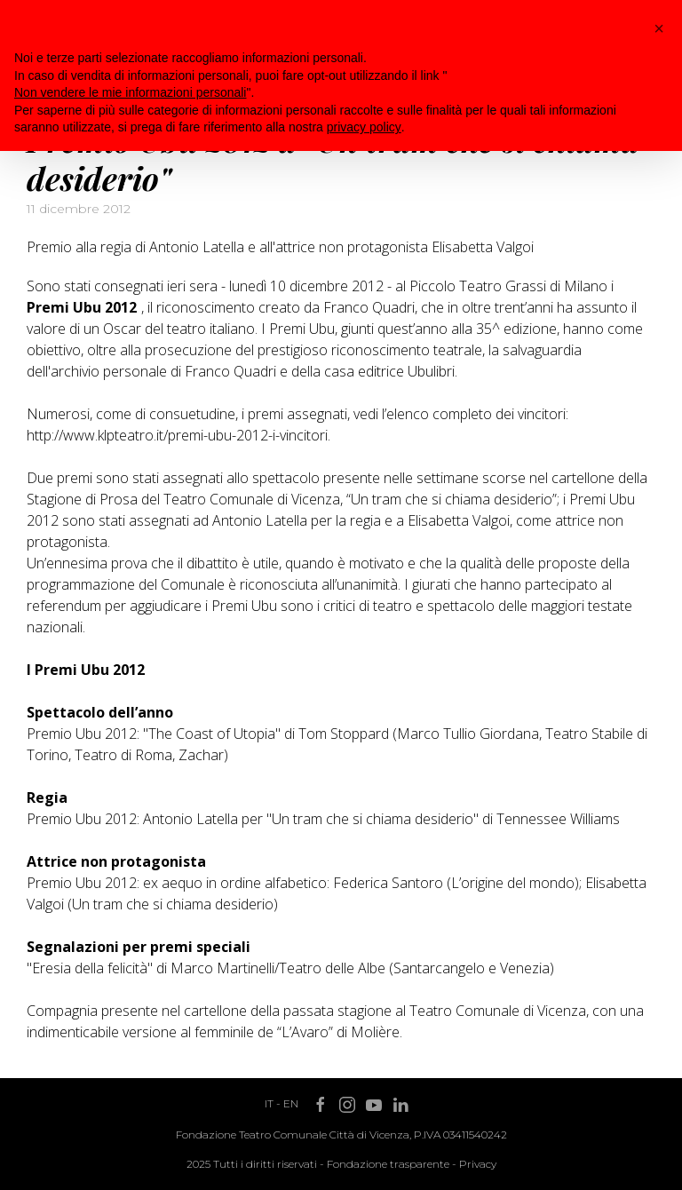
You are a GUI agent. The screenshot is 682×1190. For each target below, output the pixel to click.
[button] (659, 28)
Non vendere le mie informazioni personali (130, 92)
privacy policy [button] (364, 127)
